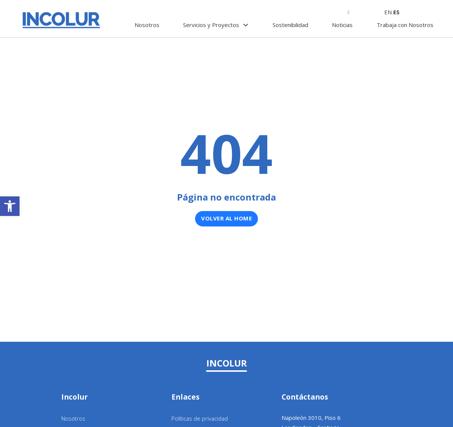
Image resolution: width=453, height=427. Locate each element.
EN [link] (388, 12)
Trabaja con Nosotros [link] (405, 25)
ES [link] (396, 12)
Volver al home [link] (226, 218)
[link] (10, 206)
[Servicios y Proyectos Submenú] (245, 25)
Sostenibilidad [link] (290, 25)
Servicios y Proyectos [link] (211, 25)
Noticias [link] (342, 25)
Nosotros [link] (147, 25)
